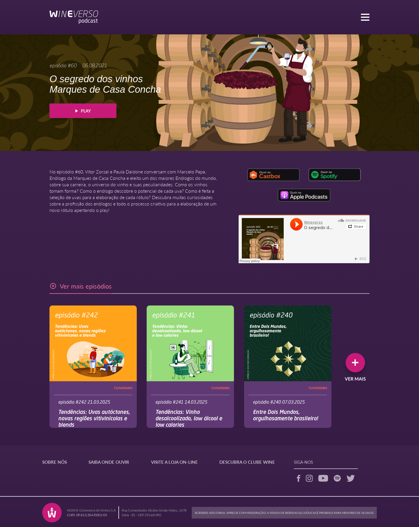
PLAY (83, 111)
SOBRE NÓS (54, 462)
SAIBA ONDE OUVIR (108, 462)
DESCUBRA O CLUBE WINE (247, 462)
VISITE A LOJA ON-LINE (174, 462)
